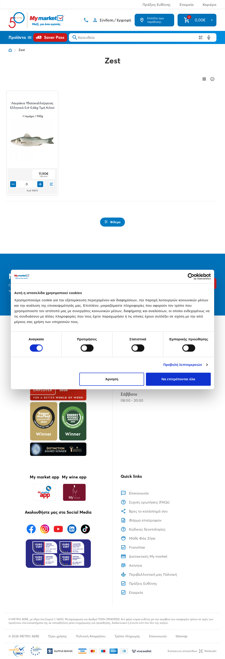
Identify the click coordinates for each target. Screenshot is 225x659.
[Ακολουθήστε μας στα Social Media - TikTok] (85, 529)
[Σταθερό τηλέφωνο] (86, 20)
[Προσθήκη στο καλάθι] (40, 184)
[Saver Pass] (50, 37)
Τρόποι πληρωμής (127, 636)
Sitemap (182, 636)
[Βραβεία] (58, 415)
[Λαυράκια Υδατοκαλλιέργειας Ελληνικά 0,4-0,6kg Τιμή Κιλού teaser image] (32, 140)
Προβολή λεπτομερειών (182, 365)
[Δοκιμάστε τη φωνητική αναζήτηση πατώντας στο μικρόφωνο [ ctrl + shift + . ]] (209, 37)
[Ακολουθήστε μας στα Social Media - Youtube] (58, 529)
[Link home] (10, 50)
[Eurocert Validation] (58, 553)
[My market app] (44, 492)
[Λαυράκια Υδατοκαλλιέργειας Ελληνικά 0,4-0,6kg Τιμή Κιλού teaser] (32, 107)
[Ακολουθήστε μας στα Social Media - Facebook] (31, 529)
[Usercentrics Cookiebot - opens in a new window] (191, 276)
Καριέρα (209, 4)
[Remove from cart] (13, 184)
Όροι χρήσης (57, 636)
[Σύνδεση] (111, 20)
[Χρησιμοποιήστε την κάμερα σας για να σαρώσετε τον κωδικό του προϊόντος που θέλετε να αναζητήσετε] (201, 37)
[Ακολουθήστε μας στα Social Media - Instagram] (44, 529)
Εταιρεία (187, 4)
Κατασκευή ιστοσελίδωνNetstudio (192, 651)
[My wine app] (74, 492)
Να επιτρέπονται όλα (178, 379)
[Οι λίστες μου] (51, 184)
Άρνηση (111, 379)
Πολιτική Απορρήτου (90, 636)
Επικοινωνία (157, 636)
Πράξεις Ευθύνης (157, 4)
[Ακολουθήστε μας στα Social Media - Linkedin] (71, 529)
